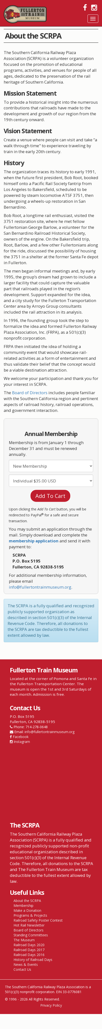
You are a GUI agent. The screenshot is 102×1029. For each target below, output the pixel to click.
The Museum (24, 940)
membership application (33, 541)
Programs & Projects (30, 915)
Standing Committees (31, 935)
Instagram (22, 741)
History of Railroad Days (33, 959)
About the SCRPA (27, 900)
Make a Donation (27, 910)
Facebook (21, 736)
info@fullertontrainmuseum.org (40, 587)
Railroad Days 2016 (29, 954)
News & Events (26, 964)
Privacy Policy (51, 1005)
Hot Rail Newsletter (29, 925)
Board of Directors (29, 392)
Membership (23, 905)
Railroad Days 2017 (29, 949)
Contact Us (22, 969)
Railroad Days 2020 (29, 944)
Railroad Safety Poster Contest (38, 920)
